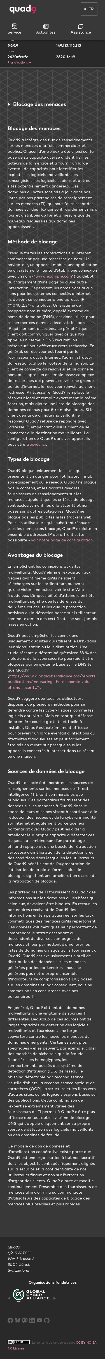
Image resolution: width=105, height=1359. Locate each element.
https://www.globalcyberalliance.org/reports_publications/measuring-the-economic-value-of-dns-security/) (52, 681)
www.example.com (54, 276)
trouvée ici (36, 444)
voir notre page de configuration (62, 540)
